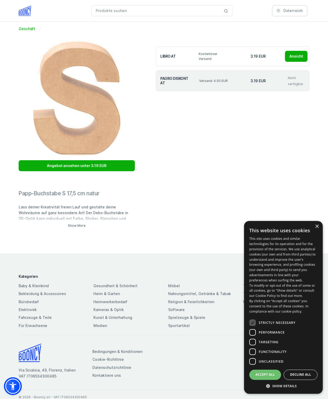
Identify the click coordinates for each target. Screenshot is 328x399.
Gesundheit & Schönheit (115, 286)
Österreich (290, 10)
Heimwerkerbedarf (110, 302)
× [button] (317, 227)
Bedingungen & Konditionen (117, 351)
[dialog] (283, 307)
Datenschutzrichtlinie (111, 367)
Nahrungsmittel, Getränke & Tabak (199, 293)
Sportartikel (179, 325)
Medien (100, 325)
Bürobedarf (29, 302)
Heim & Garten (106, 293)
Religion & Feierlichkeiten (191, 302)
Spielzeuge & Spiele (186, 317)
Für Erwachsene (33, 325)
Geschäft (27, 28)
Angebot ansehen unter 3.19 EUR (77, 165)
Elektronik (28, 309)
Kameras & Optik (108, 309)
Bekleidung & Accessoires (42, 293)
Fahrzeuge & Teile (35, 317)
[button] (12, 386)
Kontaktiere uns (106, 375)
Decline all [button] (300, 374)
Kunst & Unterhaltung (112, 317)
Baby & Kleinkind (34, 286)
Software (176, 309)
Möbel (174, 286)
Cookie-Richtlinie (108, 359)
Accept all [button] (265, 374)
